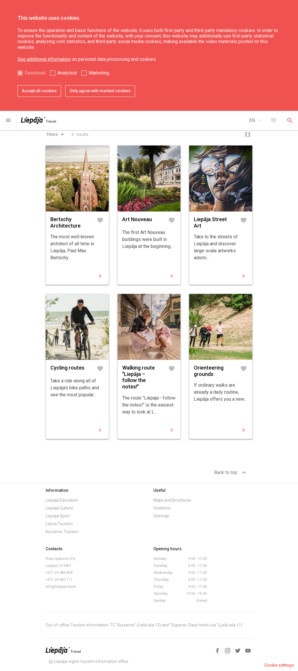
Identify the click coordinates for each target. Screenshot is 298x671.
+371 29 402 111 (59, 580)
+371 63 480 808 (59, 573)
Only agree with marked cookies (100, 90)
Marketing (99, 73)
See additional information (44, 59)
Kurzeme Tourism (62, 531)
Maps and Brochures (172, 500)
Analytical (67, 73)
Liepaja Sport (58, 516)
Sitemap (161, 516)
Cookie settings (279, 665)
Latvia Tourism (59, 523)
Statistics (162, 508)
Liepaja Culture (59, 508)
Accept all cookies (39, 90)
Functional (35, 73)
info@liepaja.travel (61, 587)
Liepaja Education (62, 500)
